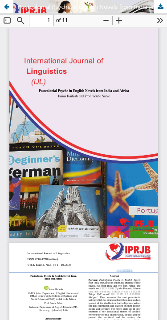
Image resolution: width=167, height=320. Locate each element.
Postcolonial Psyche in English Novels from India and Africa (92, 7)
